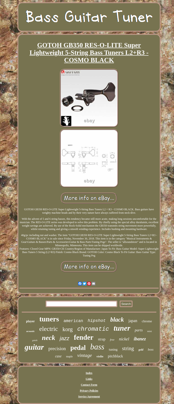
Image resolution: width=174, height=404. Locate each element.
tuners (49, 319)
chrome (147, 321)
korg (68, 329)
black (117, 319)
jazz (64, 338)
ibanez (140, 338)
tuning (113, 349)
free (112, 339)
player (30, 321)
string (128, 348)
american (73, 321)
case (58, 356)
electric (48, 328)
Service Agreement (89, 396)
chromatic (93, 329)
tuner (122, 328)
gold (140, 349)
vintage (84, 355)
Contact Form (89, 384)
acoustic (30, 331)
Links (89, 378)
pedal (78, 347)
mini (149, 331)
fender (83, 337)
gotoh (34, 340)
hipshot (97, 320)
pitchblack (115, 356)
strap (101, 339)
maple (69, 356)
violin (100, 356)
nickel (124, 339)
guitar (34, 347)
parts (139, 330)
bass (97, 346)
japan (132, 320)
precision (57, 348)
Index (89, 373)
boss (151, 349)
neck (48, 337)
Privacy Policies (89, 390)
